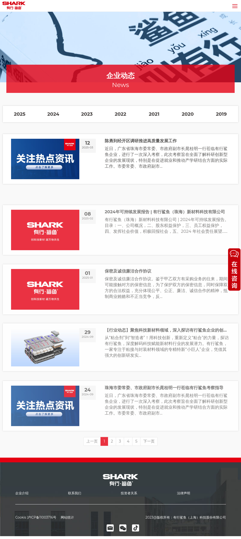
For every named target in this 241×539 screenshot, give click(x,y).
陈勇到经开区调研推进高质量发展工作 (141, 141)
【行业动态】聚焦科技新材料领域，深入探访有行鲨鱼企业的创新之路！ (167, 361)
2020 (188, 114)
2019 (221, 114)
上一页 (92, 452)
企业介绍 (21, 493)
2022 (120, 114)
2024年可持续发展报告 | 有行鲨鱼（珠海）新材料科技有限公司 (165, 244)
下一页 (149, 452)
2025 (19, 114)
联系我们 (74, 493)
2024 (53, 114)
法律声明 (183, 493)
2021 (154, 114)
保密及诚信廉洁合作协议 (128, 303)
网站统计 (65, 517)
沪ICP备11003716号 (41, 517)
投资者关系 (129, 493)
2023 (87, 114)
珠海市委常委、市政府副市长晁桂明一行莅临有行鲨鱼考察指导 (164, 420)
